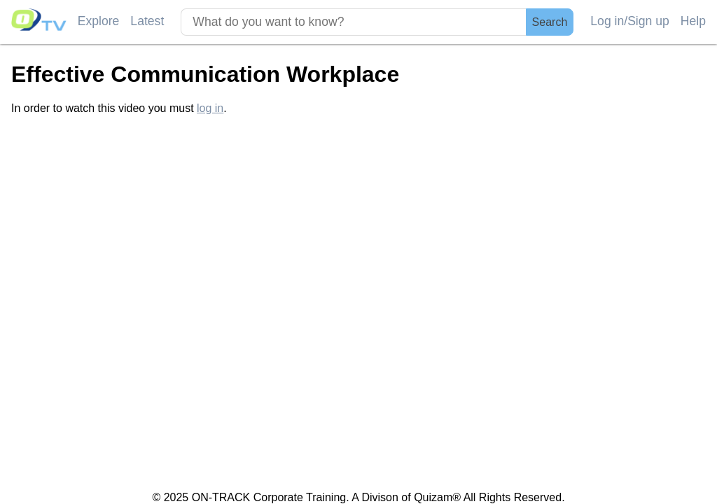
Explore (99, 21)
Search (550, 22)
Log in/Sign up (629, 21)
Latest (147, 21)
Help (693, 21)
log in (210, 108)
